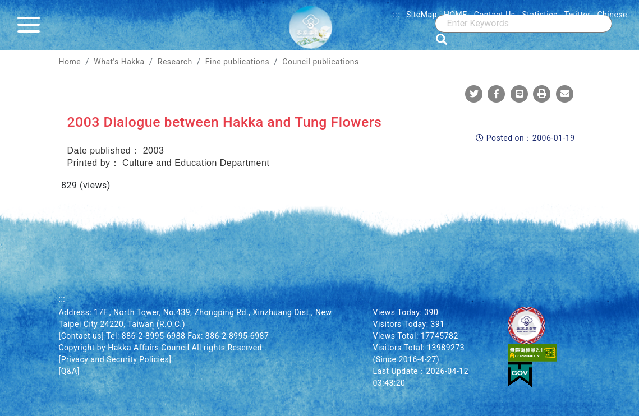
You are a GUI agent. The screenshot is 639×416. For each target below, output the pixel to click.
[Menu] (31, 25)
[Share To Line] (519, 94)
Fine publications (237, 61)
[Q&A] (69, 371)
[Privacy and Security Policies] (115, 359)
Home (70, 61)
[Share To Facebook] (496, 94)
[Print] (542, 94)
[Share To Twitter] (474, 94)
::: (396, 14)
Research (175, 61)
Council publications (320, 61)
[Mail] (565, 94)
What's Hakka (119, 61)
